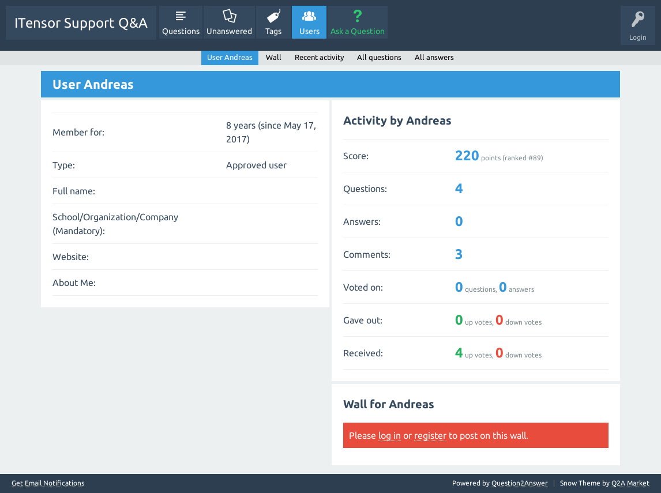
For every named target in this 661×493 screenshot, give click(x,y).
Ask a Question (357, 31)
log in (389, 435)
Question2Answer (519, 483)
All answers (434, 57)
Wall (273, 57)
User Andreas (230, 57)
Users (309, 31)
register (430, 435)
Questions (181, 31)
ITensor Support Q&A (81, 23)
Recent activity (319, 57)
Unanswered (229, 31)
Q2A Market (630, 483)
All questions (379, 57)
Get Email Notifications (48, 483)
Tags (273, 31)
